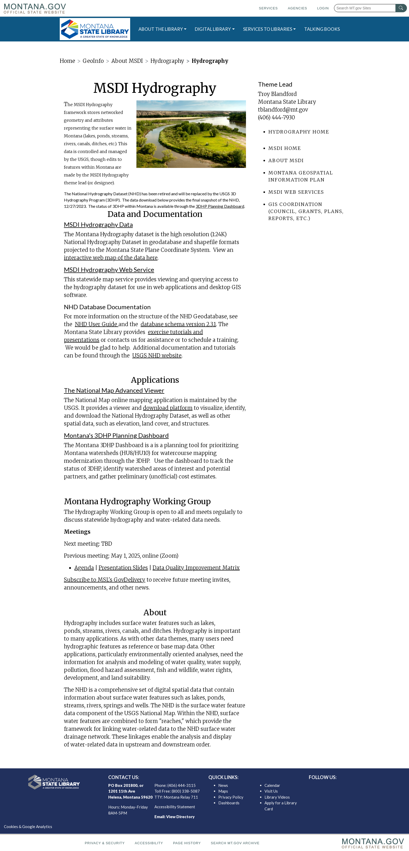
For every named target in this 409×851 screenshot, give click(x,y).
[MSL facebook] (342, 787)
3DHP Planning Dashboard (220, 206)
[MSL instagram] (359, 787)
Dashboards (228, 802)
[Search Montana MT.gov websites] (370, 8)
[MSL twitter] (351, 787)
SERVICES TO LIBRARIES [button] (267, 29)
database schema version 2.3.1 (178, 324)
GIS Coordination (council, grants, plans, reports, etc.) (306, 211)
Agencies (297, 8)
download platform (168, 408)
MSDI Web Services (296, 192)
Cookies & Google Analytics (28, 826)
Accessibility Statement (174, 806)
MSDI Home (284, 148)
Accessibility (149, 843)
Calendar (272, 785)
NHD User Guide (96, 324)
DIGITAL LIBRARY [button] (213, 29)
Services (268, 8)
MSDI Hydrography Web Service (109, 269)
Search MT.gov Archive (235, 843)
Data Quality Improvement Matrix (196, 567)
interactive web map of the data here (111, 257)
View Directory (180, 816)
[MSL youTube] (367, 787)
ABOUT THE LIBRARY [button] (161, 29)
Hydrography (167, 61)
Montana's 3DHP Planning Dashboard (116, 435)
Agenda (84, 567)
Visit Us (271, 791)
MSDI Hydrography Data (98, 224)
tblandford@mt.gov (283, 109)
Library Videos (277, 797)
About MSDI (286, 160)
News (223, 785)
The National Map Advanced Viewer (114, 390)
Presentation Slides (123, 567)
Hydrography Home (298, 132)
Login (323, 8)
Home (67, 61)
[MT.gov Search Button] (401, 8)
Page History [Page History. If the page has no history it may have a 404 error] (187, 843)
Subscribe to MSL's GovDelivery (104, 579)
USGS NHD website (157, 355)
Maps (223, 791)
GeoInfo (93, 61)
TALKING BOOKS (322, 29)
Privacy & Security (105, 843)
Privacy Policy (230, 797)
